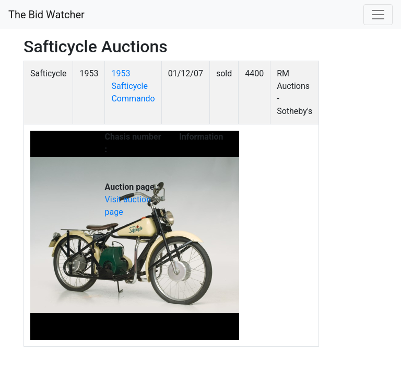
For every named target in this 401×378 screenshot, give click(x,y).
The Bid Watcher (46, 14)
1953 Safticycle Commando (133, 86)
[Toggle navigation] (378, 14)
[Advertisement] (339, 217)
